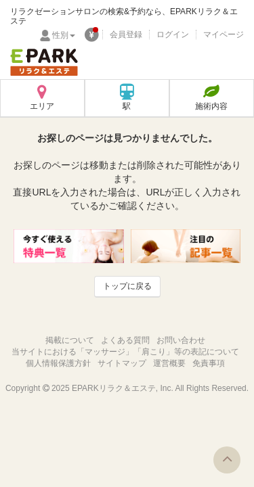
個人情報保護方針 (58, 363)
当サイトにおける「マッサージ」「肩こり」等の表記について (125, 351)
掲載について (69, 340)
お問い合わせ (180, 340)
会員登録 (126, 34)
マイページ (223, 34)
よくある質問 (125, 340)
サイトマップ (122, 363)
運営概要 (169, 363)
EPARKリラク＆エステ (44, 62)
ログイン (172, 34)
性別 (63, 35)
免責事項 (208, 363)
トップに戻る (127, 286)
